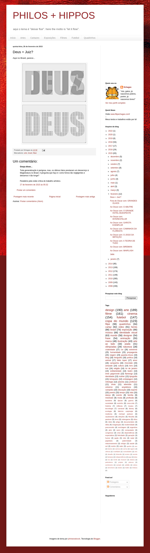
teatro (130, 371)
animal (108, 360)
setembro (115, 168)
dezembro (115, 156)
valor (121, 446)
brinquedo (113, 379)
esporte (134, 390)
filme (108, 313)
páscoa (131, 462)
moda (119, 398)
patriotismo (109, 462)
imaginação (116, 425)
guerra (130, 400)
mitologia (109, 382)
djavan (120, 400)
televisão (127, 384)
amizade (108, 366)
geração (131, 435)
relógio (123, 443)
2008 (110, 286)
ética (135, 419)
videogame (126, 419)
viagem (113, 355)
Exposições (50, 38)
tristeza (134, 468)
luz (109, 460)
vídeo (121, 327)
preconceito (109, 427)
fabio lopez (122, 360)
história (108, 406)
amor (135, 360)
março (113, 190)
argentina (133, 427)
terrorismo (111, 468)
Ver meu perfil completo (115, 103)
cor (122, 349)
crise (119, 433)
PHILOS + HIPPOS (54, 15)
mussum (123, 460)
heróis (134, 327)
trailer (127, 468)
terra (116, 419)
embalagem (128, 379)
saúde (132, 443)
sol (106, 446)
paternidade (126, 441)
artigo (118, 422)
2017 (110, 146)
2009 (110, 282)
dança (108, 395)
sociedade (109, 403)
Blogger (97, 539)
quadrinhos (125, 324)
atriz (110, 430)
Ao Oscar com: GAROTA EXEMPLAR (120, 224)
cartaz (108, 327)
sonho (113, 446)
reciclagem (122, 427)
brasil (30, 153)
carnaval (121, 408)
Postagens (113, 482)
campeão (109, 390)
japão (116, 438)
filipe (35, 153)
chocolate (128, 363)
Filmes (63, 38)
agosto (114, 171)
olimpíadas (110, 346)
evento (119, 395)
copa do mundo (116, 321)
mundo (113, 335)
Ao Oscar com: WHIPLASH (121, 251)
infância (119, 406)
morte (115, 460)
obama (132, 460)
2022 (110, 131)
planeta (121, 382)
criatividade (110, 349)
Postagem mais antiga (85, 197)
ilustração (123, 341)
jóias (135, 457)
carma (125, 449)
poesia (112, 392)
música (109, 332)
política (130, 357)
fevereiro (115, 194)
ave (136, 446)
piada (127, 344)
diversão (119, 454)
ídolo (110, 422)
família (130, 395)
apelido (129, 446)
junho (113, 179)
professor (133, 382)
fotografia (118, 357)
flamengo (129, 374)
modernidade (129, 425)
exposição (127, 329)
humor (107, 438)
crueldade (116, 451)
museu (130, 406)
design (109, 310)
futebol (121, 317)
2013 (110, 267)
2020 (110, 134)
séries (135, 465)
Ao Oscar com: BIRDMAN (121, 247)
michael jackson (126, 414)
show (113, 384)
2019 (110, 138)
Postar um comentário (26, 190)
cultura (121, 366)
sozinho (120, 403)
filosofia (131, 417)
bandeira (108, 400)
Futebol (75, 38)
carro (118, 430)
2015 (110, 153)
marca (108, 341)
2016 (110, 149)
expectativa (109, 435)
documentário (129, 422)
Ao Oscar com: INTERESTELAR (118, 218)
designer (127, 335)
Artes (23, 38)
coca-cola (130, 403)
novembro (115, 160)
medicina (108, 414)
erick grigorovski (112, 374)
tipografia (133, 376)
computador (129, 430)
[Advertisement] (121, 61)
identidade (109, 376)
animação (125, 338)
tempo (122, 392)
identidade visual (128, 332)
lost (106, 368)
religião (117, 368)
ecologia (108, 411)
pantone (108, 419)
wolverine (133, 349)
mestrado (109, 398)
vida (131, 392)
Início (12, 38)
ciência (107, 451)
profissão (130, 398)
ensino (127, 454)
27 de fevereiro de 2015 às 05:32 (34, 185)
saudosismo (110, 417)
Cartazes (34, 38)
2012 (110, 271)
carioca (117, 449)
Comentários (113, 487)
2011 (110, 275)
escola (135, 454)
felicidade (121, 435)
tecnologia (109, 408)
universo (108, 387)
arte (25, 153)
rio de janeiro (131, 368)
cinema (132, 313)
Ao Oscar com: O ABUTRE (121, 207)
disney (131, 408)
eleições (121, 417)
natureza (127, 346)
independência (121, 457)
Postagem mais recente (24, 197)
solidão (127, 465)
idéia (107, 425)
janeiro (114, 259)
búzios (110, 449)
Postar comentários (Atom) (31, 201)
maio (113, 183)
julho (113, 175)
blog (107, 357)
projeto (120, 462)
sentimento (109, 465)
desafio (110, 454)
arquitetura (126, 387)
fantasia (110, 457)
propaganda (132, 352)
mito (124, 438)
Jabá (112, 254)
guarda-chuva (127, 355)
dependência (129, 433)
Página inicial (54, 197)
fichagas (127, 87)
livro (131, 366)
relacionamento (111, 443)
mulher (122, 376)
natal (132, 438)
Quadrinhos (89, 38)
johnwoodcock (74, 539)
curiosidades (127, 451)
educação (122, 390)
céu (136, 451)
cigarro (132, 449)
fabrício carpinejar (125, 411)
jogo (129, 457)
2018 (110, 142)
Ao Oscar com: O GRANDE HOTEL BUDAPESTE (122, 212)
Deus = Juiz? (115, 197)
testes (120, 468)
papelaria (108, 441)
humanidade (115, 352)
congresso (109, 433)
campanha (114, 363)
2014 (110, 264)
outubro (114, 164)
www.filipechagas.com (119, 114)
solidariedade (115, 371)
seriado (118, 465)
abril (113, 186)
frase (107, 338)
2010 (110, 278)
